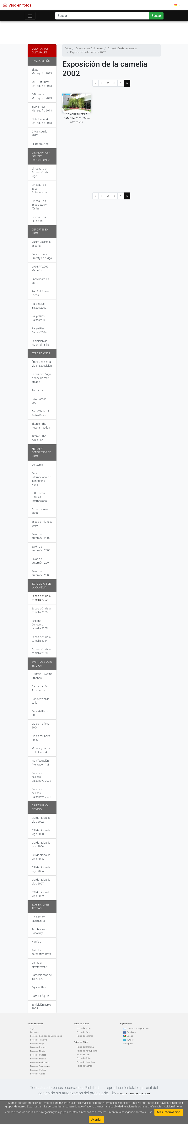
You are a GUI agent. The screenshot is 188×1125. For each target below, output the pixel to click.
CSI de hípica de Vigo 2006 (41, 869)
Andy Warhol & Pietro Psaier (40, 413)
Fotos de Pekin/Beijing (87, 1051)
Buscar (156, 16)
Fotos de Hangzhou (86, 1062)
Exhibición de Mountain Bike (40, 342)
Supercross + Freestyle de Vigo (42, 256)
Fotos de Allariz (37, 1074)
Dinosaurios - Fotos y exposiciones (41, 156)
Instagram (128, 1043)
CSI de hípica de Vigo (40, 807)
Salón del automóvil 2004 (41, 560)
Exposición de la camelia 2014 (41, 639)
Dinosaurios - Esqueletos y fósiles (39, 204)
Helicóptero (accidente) (38, 918)
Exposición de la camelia (41, 585)
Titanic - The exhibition (39, 438)
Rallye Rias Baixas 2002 (39, 305)
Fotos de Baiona (38, 1047)
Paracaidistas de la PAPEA (42, 976)
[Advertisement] (94, 31)
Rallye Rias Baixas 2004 (39, 330)
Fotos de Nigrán (37, 1051)
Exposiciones (41, 353)
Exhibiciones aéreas (40, 906)
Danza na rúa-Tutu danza (40, 688)
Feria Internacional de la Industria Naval (41, 479)
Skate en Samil (40, 143)
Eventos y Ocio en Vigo (42, 663)
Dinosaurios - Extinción (39, 219)
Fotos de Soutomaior (40, 1066)
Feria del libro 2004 (39, 713)
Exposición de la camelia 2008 (41, 651)
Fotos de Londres (85, 1036)
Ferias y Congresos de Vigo (41, 452)
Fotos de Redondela (39, 1062)
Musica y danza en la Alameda (41, 750)
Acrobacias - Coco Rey (39, 931)
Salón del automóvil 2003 (41, 548)
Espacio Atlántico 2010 (42, 523)
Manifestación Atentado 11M (40, 762)
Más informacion (168, 1112)
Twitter (130, 1040)
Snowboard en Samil (40, 281)
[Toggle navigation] (30, 16)
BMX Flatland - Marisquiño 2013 (42, 121)
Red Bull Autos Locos (40, 293)
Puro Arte (37, 390)
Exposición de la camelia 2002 (41, 597)
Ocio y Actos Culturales (40, 50)
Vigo (32, 1028)
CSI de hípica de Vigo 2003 (41, 832)
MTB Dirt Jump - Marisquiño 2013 (42, 83)
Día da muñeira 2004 (41, 725)
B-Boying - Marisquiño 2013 (42, 96)
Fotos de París (83, 1032)
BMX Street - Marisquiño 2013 (42, 108)
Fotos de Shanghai (85, 1047)
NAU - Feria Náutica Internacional (39, 497)
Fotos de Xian (83, 1054)
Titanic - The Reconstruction (41, 425)
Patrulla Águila (40, 996)
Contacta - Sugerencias (138, 1028)
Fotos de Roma (84, 1028)
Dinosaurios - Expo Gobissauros (39, 188)
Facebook (131, 1032)
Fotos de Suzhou (84, 1066)
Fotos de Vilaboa (38, 1070)
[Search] (102, 15)
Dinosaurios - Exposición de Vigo (40, 172)
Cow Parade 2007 (39, 401)
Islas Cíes (34, 1032)
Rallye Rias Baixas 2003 (39, 318)
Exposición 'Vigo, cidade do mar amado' (41, 378)
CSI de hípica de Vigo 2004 (41, 844)
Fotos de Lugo (37, 1043)
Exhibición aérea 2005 (41, 1006)
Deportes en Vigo (40, 231)
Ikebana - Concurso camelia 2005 (40, 624)
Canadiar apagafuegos (40, 964)
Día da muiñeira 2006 (41, 737)
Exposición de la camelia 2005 (41, 610)
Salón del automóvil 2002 (41, 536)
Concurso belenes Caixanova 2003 (41, 793)
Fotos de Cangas (38, 1055)
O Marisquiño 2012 (39, 133)
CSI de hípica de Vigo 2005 (41, 856)
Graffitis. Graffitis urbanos (42, 676)
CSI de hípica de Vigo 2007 (41, 881)
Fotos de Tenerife (38, 1040)
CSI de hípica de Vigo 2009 (41, 894)
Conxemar (38, 464)
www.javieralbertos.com (133, 1093)
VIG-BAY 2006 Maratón (40, 268)
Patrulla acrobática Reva (41, 952)
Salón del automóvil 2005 (41, 573)
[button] (179, 5)
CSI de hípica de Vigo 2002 (41, 819)
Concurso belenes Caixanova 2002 (41, 777)
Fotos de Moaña (38, 1058)
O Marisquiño (41, 60)
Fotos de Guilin (83, 1058)
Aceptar (96, 1119)
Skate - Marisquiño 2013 (42, 71)
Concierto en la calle (40, 700)
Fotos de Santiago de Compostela (46, 1036)
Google (130, 1036)
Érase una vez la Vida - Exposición (42, 363)
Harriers (36, 941)
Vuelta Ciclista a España (41, 243)
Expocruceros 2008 (40, 511)
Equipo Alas (39, 987)
